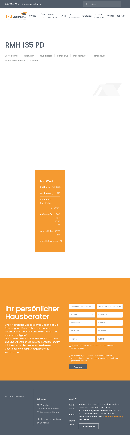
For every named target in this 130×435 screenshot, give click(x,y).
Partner (110, 16)
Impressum (74, 420)
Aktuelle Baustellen (99, 16)
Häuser (63, 16)
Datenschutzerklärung (113, 416)
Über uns (43, 16)
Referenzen (87, 16)
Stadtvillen (29, 55)
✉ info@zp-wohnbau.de (33, 4)
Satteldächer (11, 55)
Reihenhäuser (99, 55)
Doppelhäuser (80, 55)
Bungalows (62, 55)
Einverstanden (88, 426)
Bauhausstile (45, 55)
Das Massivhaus (74, 16)
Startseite (33, 16)
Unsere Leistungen (53, 16)
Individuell (35, 60)
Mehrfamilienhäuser (15, 60)
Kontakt (121, 16)
